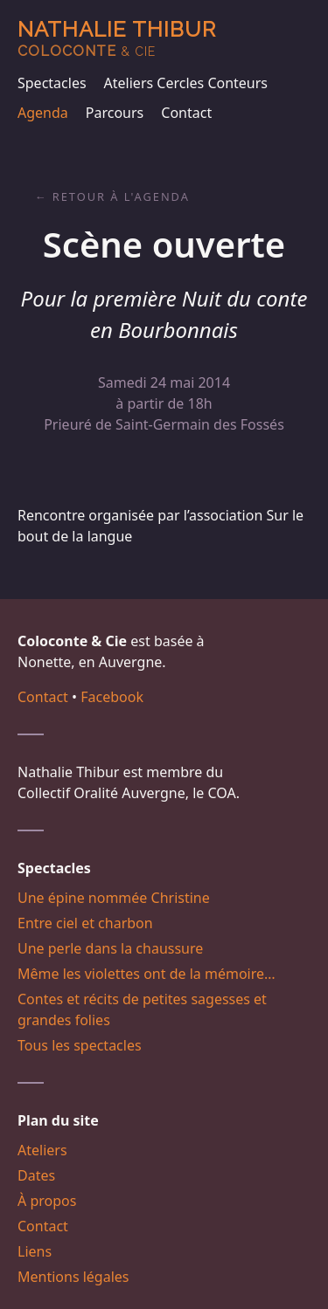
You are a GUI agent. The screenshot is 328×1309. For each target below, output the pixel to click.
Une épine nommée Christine (113, 897)
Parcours (114, 112)
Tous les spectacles (79, 1045)
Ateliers (42, 1150)
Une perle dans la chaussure (110, 948)
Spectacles (52, 83)
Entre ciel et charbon (85, 923)
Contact (186, 112)
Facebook (111, 696)
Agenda (42, 112)
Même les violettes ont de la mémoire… (146, 973)
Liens (34, 1251)
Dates (36, 1175)
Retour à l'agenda (121, 196)
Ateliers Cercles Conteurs (186, 83)
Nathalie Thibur (116, 38)
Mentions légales (73, 1276)
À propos (46, 1200)
